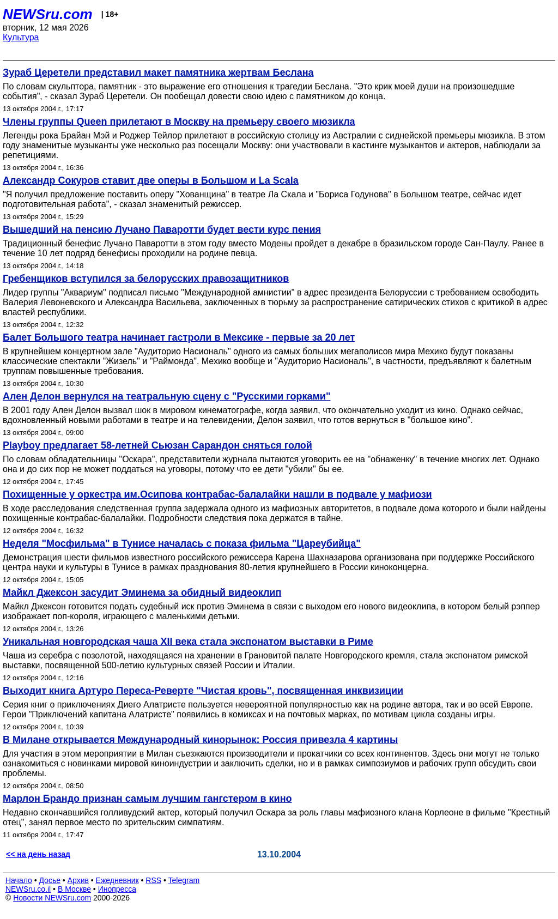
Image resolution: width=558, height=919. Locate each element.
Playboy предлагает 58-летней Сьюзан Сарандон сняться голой (157, 445)
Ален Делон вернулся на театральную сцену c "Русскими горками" (166, 396)
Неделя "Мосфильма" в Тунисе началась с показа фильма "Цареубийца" (182, 543)
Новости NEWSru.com (52, 897)
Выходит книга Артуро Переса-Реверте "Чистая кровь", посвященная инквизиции (203, 690)
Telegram (184, 880)
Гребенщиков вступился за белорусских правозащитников (146, 278)
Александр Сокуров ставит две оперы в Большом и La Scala (151, 180)
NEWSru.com (48, 14)
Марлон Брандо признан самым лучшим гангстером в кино (147, 798)
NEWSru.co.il (28, 889)
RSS (153, 880)
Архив (78, 880)
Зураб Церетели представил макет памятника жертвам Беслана (158, 72)
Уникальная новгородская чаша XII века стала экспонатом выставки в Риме (188, 641)
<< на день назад (38, 854)
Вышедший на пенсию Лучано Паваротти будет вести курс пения (162, 229)
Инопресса (117, 889)
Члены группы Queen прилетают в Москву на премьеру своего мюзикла (179, 121)
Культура (21, 37)
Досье (49, 880)
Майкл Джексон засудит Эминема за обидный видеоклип (142, 592)
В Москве (74, 889)
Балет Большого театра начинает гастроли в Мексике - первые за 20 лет (179, 337)
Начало (18, 880)
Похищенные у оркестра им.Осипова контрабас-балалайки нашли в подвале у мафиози (217, 494)
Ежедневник (117, 880)
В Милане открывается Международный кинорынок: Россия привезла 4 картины (200, 739)
